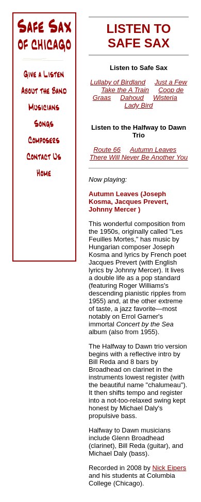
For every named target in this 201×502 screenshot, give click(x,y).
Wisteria (165, 97)
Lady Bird (139, 105)
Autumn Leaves (153, 149)
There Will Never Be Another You (139, 157)
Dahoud (132, 97)
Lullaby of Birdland (117, 82)
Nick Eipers (170, 468)
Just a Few (171, 82)
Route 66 (107, 149)
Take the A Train (125, 90)
